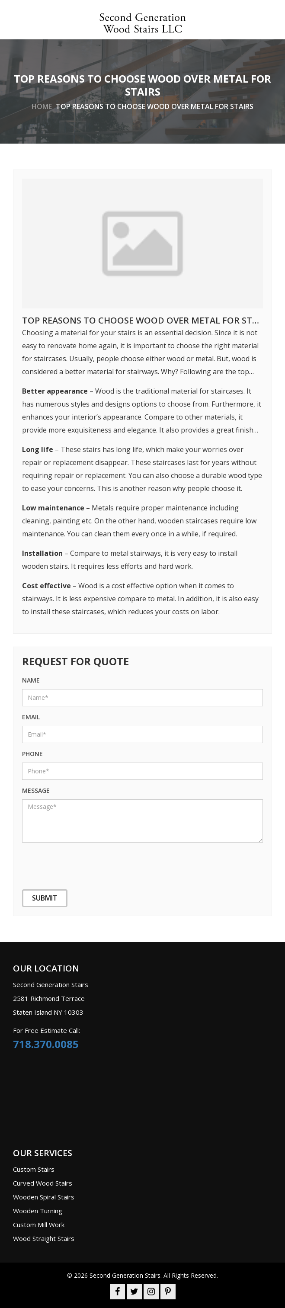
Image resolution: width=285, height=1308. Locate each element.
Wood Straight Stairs (43, 1238)
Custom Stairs (33, 1169)
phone (32, 754)
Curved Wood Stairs (42, 1183)
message (36, 790)
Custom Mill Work (38, 1224)
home (42, 106)
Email (31, 717)
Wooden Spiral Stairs (43, 1197)
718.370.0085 (46, 1044)
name (31, 680)
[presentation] (65, 860)
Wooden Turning (37, 1210)
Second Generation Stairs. (126, 1275)
